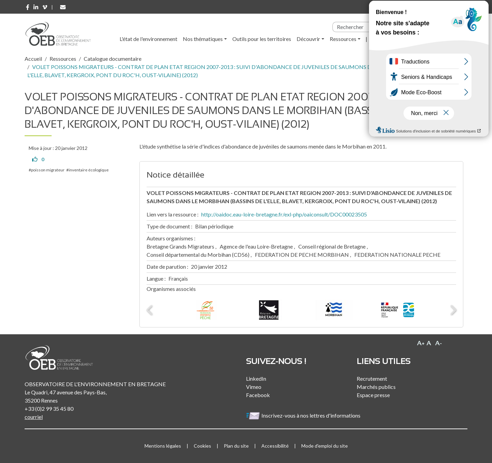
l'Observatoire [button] (389, 39)
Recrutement (372, 378)
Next (452, 310)
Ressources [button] (343, 39)
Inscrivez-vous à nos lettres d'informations (303, 415)
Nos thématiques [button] (203, 39)
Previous (150, 310)
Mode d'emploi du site (324, 446)
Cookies (202, 446)
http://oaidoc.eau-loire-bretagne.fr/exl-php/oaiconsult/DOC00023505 (284, 214)
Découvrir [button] (308, 39)
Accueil (33, 58)
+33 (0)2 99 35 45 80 (49, 408)
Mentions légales (163, 446)
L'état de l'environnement (148, 39)
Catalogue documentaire (112, 58)
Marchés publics (376, 386)
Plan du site (236, 446)
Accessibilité (275, 446)
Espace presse (373, 395)
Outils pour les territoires (261, 39)
